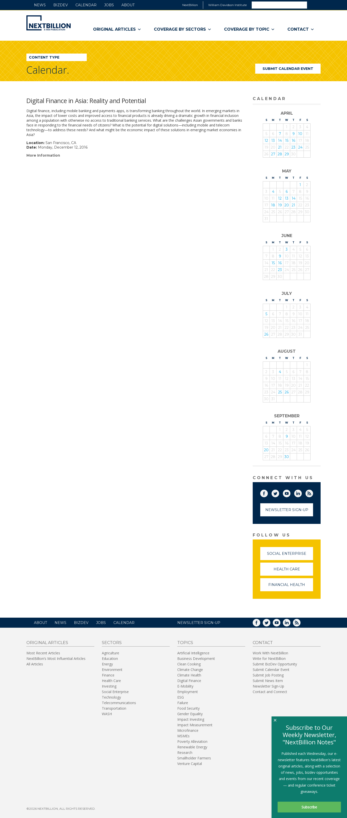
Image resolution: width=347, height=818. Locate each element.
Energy (107, 664)
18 (273, 205)
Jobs (109, 5)
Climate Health (189, 675)
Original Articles (117, 29)
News (40, 5)
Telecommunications (119, 702)
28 (280, 154)
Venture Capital (189, 763)
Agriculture (110, 653)
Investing (109, 686)
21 (280, 147)
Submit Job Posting (268, 675)
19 (280, 205)
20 (286, 205)
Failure (182, 702)
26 (266, 334)
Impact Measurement (194, 724)
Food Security (188, 708)
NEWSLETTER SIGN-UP (198, 622)
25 (280, 392)
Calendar (86, 5)
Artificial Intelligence (193, 653)
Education (110, 658)
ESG (180, 697)
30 (286, 457)
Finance (108, 675)
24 (300, 147)
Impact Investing (190, 719)
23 (293, 147)
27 (273, 154)
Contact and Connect (270, 691)
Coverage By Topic (249, 29)
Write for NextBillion (269, 658)
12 (266, 140)
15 (286, 140)
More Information (43, 155)
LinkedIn (301, 492)
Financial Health (290, 586)
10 (300, 133)
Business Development (196, 658)
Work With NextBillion (270, 653)
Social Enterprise (290, 555)
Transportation (114, 708)
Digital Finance (189, 680)
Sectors (112, 642)
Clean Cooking (189, 664)
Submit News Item (268, 680)
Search (314, 5)
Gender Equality (190, 713)
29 (287, 154)
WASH (107, 713)
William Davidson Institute (227, 5)
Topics (185, 642)
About (128, 5)
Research (184, 752)
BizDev (60, 5)
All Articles (34, 664)
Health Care (293, 571)
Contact (300, 29)
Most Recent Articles (43, 653)
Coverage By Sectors (182, 29)
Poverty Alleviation (192, 741)
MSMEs (183, 736)
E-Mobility (185, 686)
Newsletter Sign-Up (286, 510)
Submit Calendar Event (288, 68)
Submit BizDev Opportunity (275, 664)
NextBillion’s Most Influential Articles (55, 658)
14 (280, 140)
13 (273, 140)
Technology (111, 697)
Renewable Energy (192, 747)
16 (293, 140)
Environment (112, 669)
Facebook (267, 492)
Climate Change (190, 669)
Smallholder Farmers (194, 758)
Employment (187, 691)
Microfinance (187, 730)
